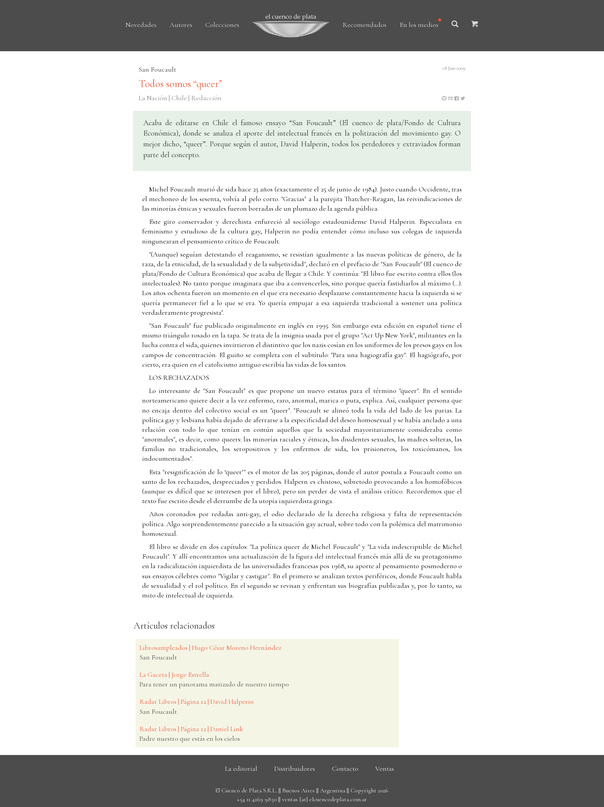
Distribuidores (294, 768)
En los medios (418, 24)
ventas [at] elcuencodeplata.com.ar (324, 799)
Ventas (384, 768)
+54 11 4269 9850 (257, 799)
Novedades (141, 24)
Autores (180, 24)
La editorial (241, 768)
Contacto (345, 768)
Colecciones (222, 24)
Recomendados (364, 24)
